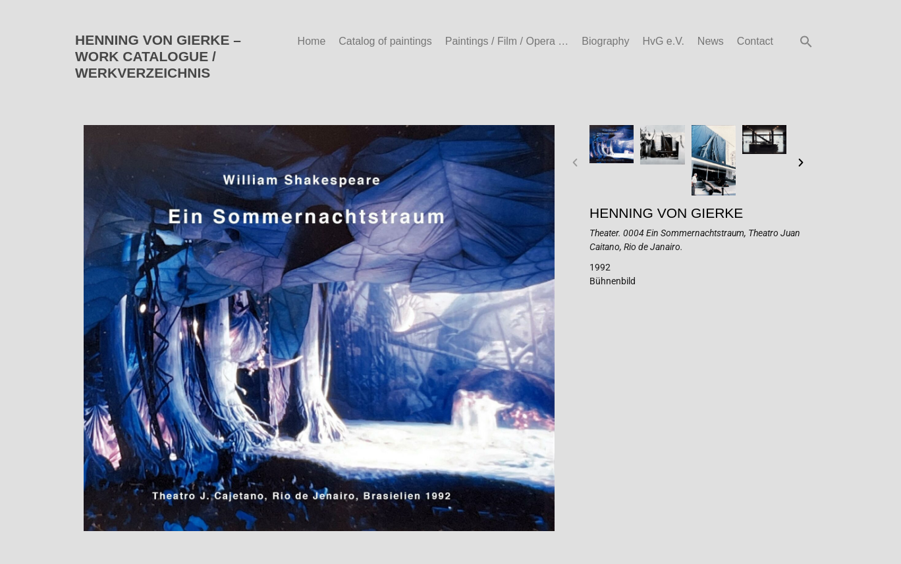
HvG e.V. (663, 41)
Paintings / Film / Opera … (507, 41)
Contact (755, 41)
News (710, 41)
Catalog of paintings (385, 41)
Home (312, 41)
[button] (806, 41)
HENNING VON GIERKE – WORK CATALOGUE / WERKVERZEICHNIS (158, 56)
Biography (605, 41)
